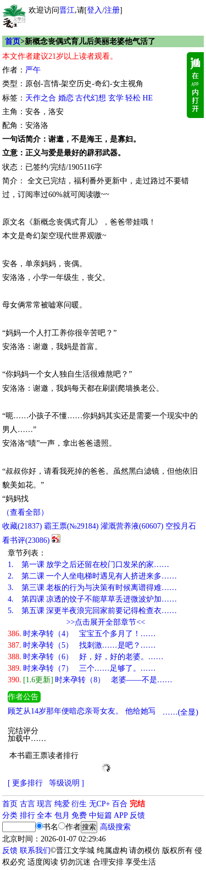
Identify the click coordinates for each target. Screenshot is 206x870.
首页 (12, 41)
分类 (10, 815)
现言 (44, 804)
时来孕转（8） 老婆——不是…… (90, 680)
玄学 (116, 98)
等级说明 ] (66, 783)
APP (121, 815)
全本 (44, 815)
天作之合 (40, 98)
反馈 (137, 815)
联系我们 (35, 850)
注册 (112, 10)
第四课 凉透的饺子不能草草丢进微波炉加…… (92, 599)
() (22, 526)
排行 (27, 815)
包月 (62, 815)
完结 (137, 804)
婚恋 (66, 98)
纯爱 (62, 804)
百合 (119, 804)
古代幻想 (90, 98)
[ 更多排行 (25, 783)
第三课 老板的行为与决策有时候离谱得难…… (92, 587)
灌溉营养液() (132, 526)
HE (148, 98)
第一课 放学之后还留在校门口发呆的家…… (88, 564)
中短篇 (100, 815)
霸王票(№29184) (71, 526)
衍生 (79, 804)
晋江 (67, 10)
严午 (33, 70)
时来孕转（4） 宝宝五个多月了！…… (82, 634)
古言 (27, 804)
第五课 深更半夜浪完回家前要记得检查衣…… (92, 611)
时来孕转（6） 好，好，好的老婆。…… (86, 657)
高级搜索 (115, 827)
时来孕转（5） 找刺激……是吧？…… (82, 645)
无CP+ (99, 804)
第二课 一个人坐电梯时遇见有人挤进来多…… (92, 576)
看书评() (25, 540)
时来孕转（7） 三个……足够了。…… (82, 668)
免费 (79, 815)
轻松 (133, 98)
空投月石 (180, 526)
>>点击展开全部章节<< (106, 622)
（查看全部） (25, 512)
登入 (94, 10)
